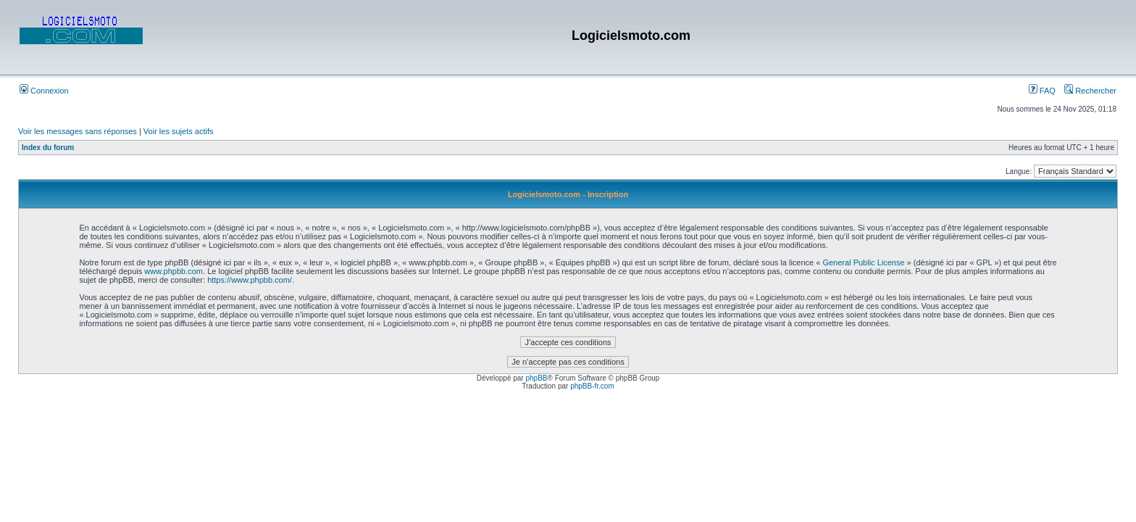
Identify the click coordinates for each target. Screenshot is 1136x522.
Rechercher (1090, 90)
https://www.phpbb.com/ (249, 280)
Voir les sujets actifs (178, 131)
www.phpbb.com (173, 271)
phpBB (536, 378)
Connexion (44, 90)
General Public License (863, 262)
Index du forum (48, 148)
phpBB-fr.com (592, 386)
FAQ (1042, 90)
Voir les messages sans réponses (77, 131)
